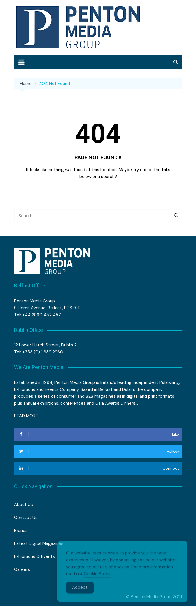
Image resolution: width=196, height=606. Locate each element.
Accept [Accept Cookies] (79, 594)
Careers (22, 569)
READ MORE (26, 416)
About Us (23, 504)
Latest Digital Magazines (39, 543)
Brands (21, 530)
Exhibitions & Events (34, 556)
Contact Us (26, 517)
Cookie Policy (97, 580)
